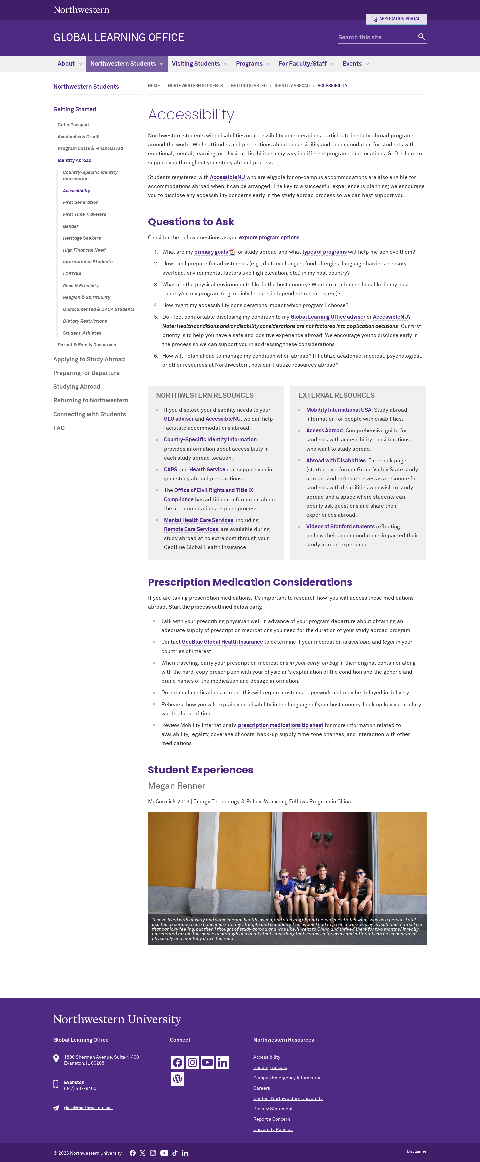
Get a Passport (74, 125)
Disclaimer (417, 1152)
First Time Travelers (84, 214)
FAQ (59, 428)
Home (154, 86)
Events (356, 64)
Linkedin (222, 1062)
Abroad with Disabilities (336, 460)
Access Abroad (324, 430)
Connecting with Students (89, 415)
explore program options (269, 237)
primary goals (211, 252)
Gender (71, 226)
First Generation (81, 202)
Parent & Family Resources (87, 345)
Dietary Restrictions (85, 321)
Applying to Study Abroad (89, 360)
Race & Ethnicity (81, 286)
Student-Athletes (82, 333)
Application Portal (399, 19)
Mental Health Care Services (198, 520)
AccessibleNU (227, 177)
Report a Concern (271, 1119)
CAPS (170, 469)
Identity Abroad (74, 160)
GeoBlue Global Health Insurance (222, 642)
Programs (253, 64)
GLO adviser (179, 419)
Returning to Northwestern (90, 401)
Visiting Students (199, 64)
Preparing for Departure (86, 373)
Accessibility (76, 191)
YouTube (207, 1062)
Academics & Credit (79, 137)
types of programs (324, 252)
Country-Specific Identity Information (90, 176)
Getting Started (74, 110)
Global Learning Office (118, 38)
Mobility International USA (338, 410)
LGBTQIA (72, 274)
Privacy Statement (273, 1109)
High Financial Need (84, 250)
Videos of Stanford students (340, 526)
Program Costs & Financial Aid (90, 148)
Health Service (207, 469)
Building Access (270, 1067)
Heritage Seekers (82, 238)
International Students (88, 262)
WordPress (177, 1079)
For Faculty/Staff (306, 64)
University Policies (273, 1129)
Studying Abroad (76, 387)
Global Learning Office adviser (328, 317)
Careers (261, 1088)
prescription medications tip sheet (280, 725)
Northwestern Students (126, 64)
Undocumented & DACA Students (99, 309)
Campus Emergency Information (287, 1078)
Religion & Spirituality (86, 297)
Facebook (177, 1062)
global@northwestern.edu (88, 1108)
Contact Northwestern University (288, 1098)
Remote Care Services (191, 529)
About (70, 64)
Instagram (192, 1062)
